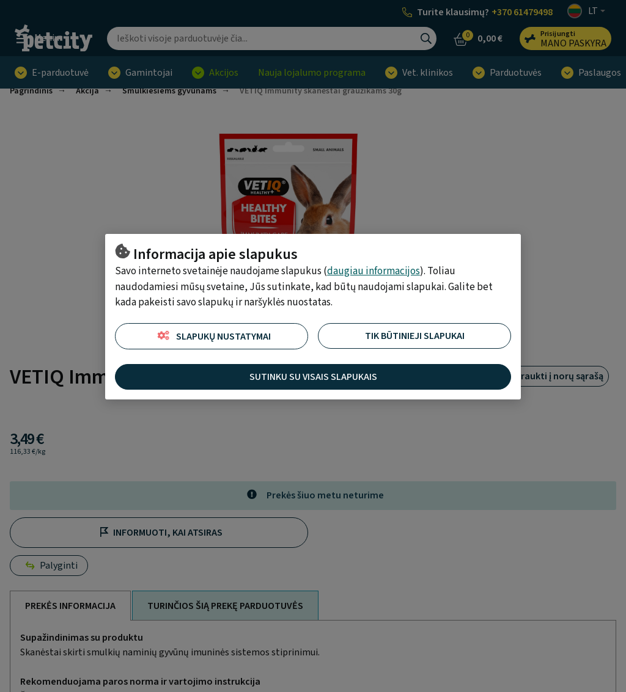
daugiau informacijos (373, 271)
